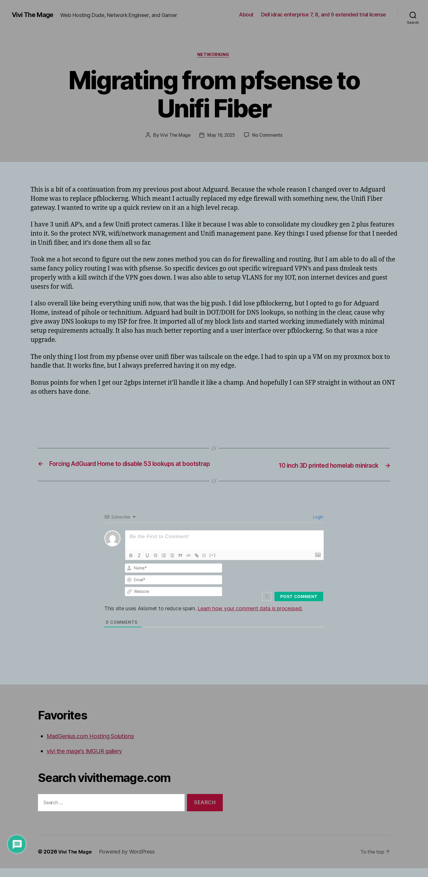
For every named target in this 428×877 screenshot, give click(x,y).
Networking (214, 55)
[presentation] (283, 583)
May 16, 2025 (221, 136)
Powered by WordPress (130, 860)
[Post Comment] (298, 605)
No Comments (268, 136)
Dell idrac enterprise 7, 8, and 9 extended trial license (323, 14)
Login (317, 525)
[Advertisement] (99, 414)
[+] (212, 564)
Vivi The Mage (34, 14)
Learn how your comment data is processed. (250, 617)
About (246, 14)
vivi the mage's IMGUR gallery (89, 760)
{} (204, 564)
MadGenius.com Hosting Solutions (96, 745)
